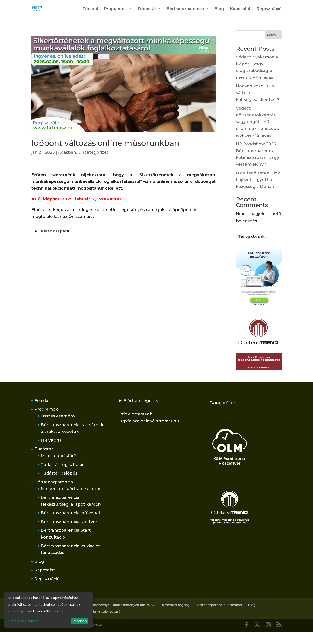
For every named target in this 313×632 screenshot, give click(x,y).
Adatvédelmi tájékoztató (100, 612)
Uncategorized (93, 152)
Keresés (273, 35)
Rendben (79, 621)
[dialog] (48, 610)
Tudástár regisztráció (63, 464)
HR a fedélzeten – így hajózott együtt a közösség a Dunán (258, 180)
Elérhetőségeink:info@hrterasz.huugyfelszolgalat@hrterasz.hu (149, 410)
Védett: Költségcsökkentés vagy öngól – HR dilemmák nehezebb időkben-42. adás (257, 122)
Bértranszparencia (185, 9)
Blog (219, 9)
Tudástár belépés (59, 473)
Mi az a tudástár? (58, 455)
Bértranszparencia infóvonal (70, 512)
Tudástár (146, 9)
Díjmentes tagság (174, 605)
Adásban (67, 152)
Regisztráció (269, 9)
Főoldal (90, 9)
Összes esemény (58, 416)
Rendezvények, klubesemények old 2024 (121, 605)
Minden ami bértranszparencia (73, 488)
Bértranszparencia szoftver (69, 521)
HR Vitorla (51, 440)
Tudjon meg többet (23, 621)
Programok (115, 9)
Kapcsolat (240, 9)
